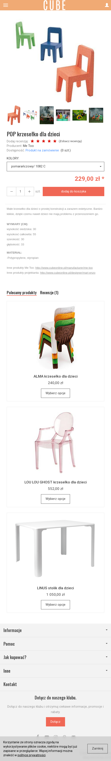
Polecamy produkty (22, 292)
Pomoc (55, 644)
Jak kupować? (55, 657)
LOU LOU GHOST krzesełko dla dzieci (55, 482)
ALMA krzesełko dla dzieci (56, 376)
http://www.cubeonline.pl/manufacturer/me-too (64, 267)
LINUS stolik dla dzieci (55, 588)
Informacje (55, 630)
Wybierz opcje (55, 393)
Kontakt (10, 684)
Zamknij (97, 748)
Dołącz (55, 722)
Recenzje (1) (49, 292)
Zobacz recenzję (70, 141)
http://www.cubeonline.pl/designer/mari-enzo (67, 272)
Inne (55, 671)
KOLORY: (13, 158)
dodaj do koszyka (73, 191)
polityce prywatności (32, 755)
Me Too (28, 146)
